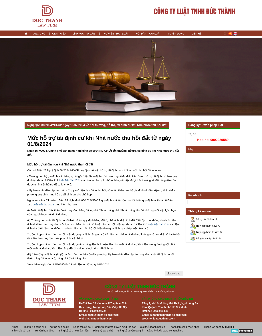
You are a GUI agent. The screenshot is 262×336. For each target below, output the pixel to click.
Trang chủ (37, 33)
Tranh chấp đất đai (19, 330)
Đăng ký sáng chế (103, 330)
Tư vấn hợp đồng (44, 330)
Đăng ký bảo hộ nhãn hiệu (73, 330)
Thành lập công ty (34, 326)
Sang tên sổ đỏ (82, 326)
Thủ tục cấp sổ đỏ (58, 326)
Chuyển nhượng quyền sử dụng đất (115, 326)
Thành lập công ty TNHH (218, 326)
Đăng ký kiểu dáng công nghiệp (165, 330)
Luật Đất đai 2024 (69, 180)
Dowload (173, 273)
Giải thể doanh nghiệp (152, 326)
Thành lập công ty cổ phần (184, 326)
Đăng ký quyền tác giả (130, 330)
